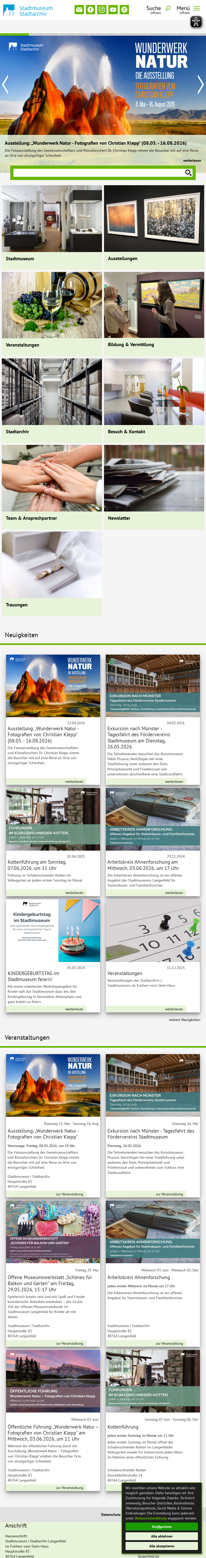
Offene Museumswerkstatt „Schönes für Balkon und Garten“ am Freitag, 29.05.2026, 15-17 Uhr (50, 1270)
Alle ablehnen (162, 1536)
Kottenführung (122, 1413)
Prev (5, 71)
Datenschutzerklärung (151, 1518)
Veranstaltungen (124, 960)
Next (201, 71)
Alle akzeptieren (161, 1546)
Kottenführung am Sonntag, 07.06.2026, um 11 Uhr (37, 851)
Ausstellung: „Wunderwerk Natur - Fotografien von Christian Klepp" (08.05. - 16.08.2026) (96, 130)
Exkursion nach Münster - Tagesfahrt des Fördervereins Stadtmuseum (150, 1120)
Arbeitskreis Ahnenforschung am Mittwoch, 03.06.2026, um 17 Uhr (143, 851)
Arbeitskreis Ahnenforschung (138, 1264)
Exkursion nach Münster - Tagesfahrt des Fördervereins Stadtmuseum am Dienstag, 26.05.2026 (138, 724)
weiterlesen (192, 147)
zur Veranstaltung (69, 1181)
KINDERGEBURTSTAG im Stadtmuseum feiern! (33, 963)
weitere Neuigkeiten (184, 1006)
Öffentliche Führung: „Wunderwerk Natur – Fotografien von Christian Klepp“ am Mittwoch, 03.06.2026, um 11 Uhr (53, 1419)
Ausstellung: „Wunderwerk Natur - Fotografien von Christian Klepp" (43, 1120)
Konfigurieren (162, 1526)
